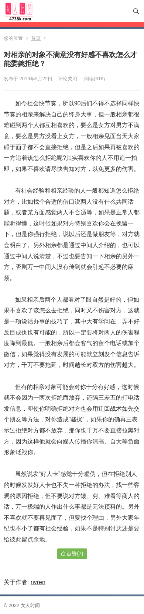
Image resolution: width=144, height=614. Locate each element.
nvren (38, 582)
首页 (36, 38)
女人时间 (30, 605)
